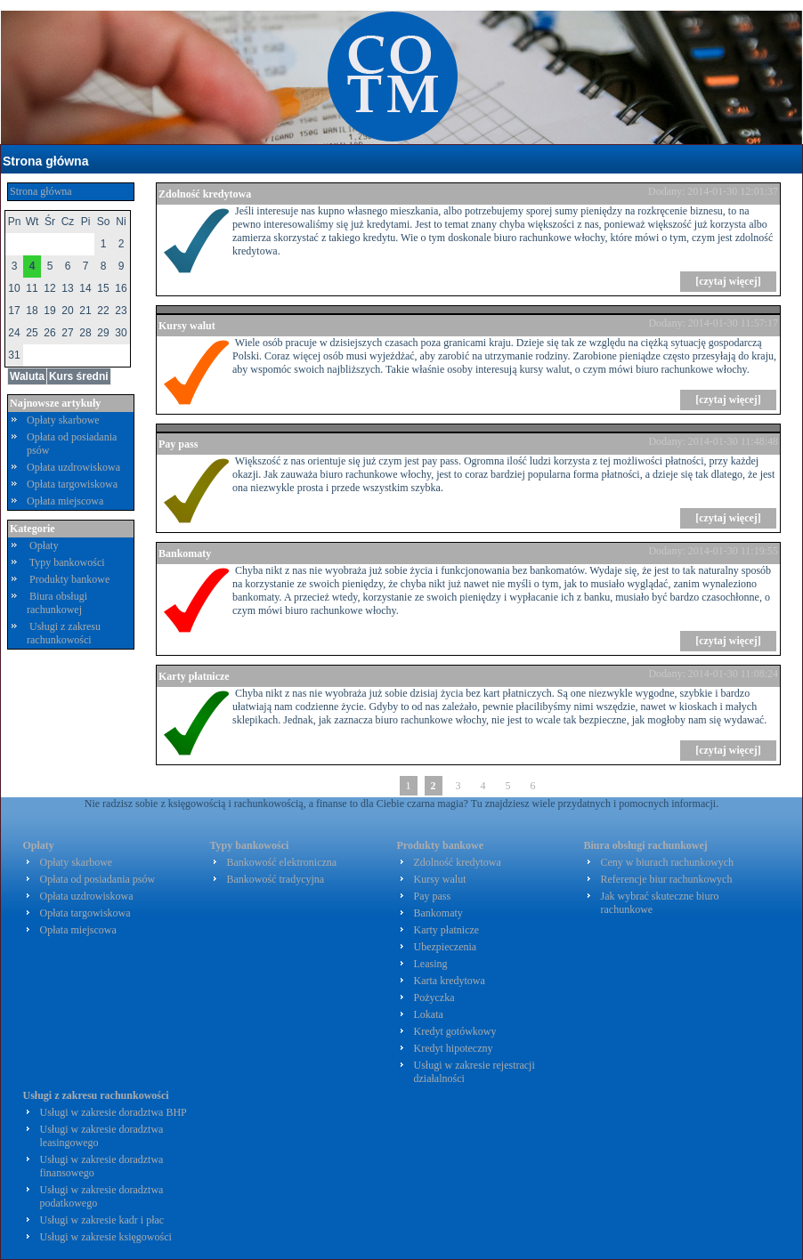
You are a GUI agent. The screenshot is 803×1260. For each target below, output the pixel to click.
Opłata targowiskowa (72, 484)
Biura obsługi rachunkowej (57, 603)
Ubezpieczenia (445, 947)
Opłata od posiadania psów (98, 879)
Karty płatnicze (194, 676)
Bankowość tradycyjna (276, 879)
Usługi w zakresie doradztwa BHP (113, 1112)
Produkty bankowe (69, 579)
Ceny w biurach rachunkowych (667, 862)
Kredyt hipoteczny (453, 1048)
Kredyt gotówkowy (455, 1031)
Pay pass (178, 444)
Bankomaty (184, 553)
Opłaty (44, 545)
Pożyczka (434, 997)
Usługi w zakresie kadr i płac (102, 1220)
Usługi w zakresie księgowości (106, 1237)
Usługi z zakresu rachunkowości (64, 633)
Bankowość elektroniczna (282, 862)
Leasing (431, 963)
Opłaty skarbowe (63, 420)
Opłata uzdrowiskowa (73, 467)
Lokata (428, 1014)
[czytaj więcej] (728, 281)
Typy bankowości (67, 562)
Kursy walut (186, 325)
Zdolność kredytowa (204, 194)
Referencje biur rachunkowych (667, 879)
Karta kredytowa (449, 980)
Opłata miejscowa (65, 501)
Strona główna (45, 161)
